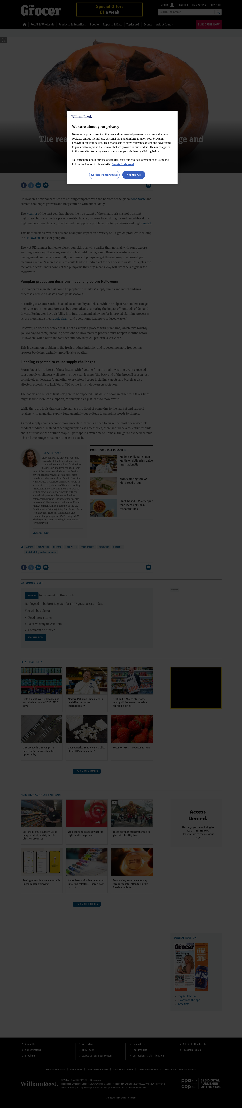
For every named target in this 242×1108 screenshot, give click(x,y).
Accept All (134, 175)
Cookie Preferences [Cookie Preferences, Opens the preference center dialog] (104, 175)
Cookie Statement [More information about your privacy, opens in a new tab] (123, 164)
